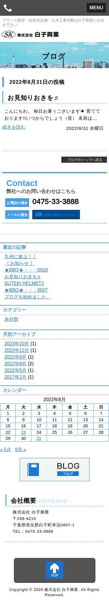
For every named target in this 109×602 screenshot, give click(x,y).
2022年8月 (15, 363)
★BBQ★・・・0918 (26, 270)
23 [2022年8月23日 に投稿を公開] (23, 432)
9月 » (20, 449)
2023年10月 (16, 343)
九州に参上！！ (20, 256)
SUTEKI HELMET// (24, 283)
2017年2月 (15, 377)
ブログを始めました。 (27, 296)
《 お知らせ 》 (19, 263)
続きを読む (14, 127)
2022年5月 (15, 370)
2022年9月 (15, 357)
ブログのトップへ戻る (84, 160)
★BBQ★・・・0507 (26, 290)
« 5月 (5, 449)
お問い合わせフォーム (59, 215)
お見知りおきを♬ (33, 97)
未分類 (11, 319)
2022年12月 (16, 350)
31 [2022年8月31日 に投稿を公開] (39, 438)
